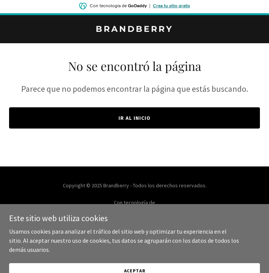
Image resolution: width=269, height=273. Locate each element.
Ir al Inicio (134, 118)
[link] (134, 29)
